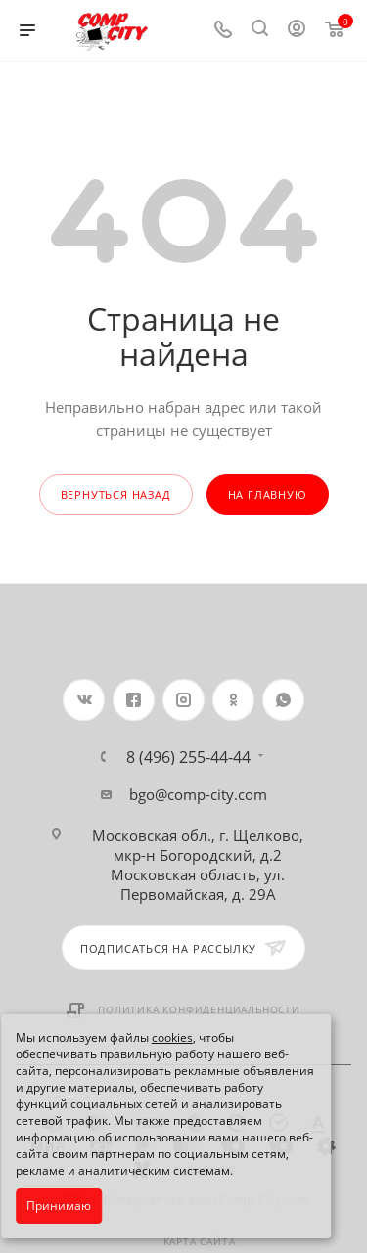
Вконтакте (84, 700)
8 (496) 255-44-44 (188, 757)
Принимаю (58, 1205)
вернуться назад (116, 494)
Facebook (134, 700)
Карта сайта (199, 1241)
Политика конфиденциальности (199, 1009)
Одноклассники (233, 700)
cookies (172, 1037)
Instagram (183, 700)
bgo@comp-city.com (198, 794)
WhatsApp (283, 700)
